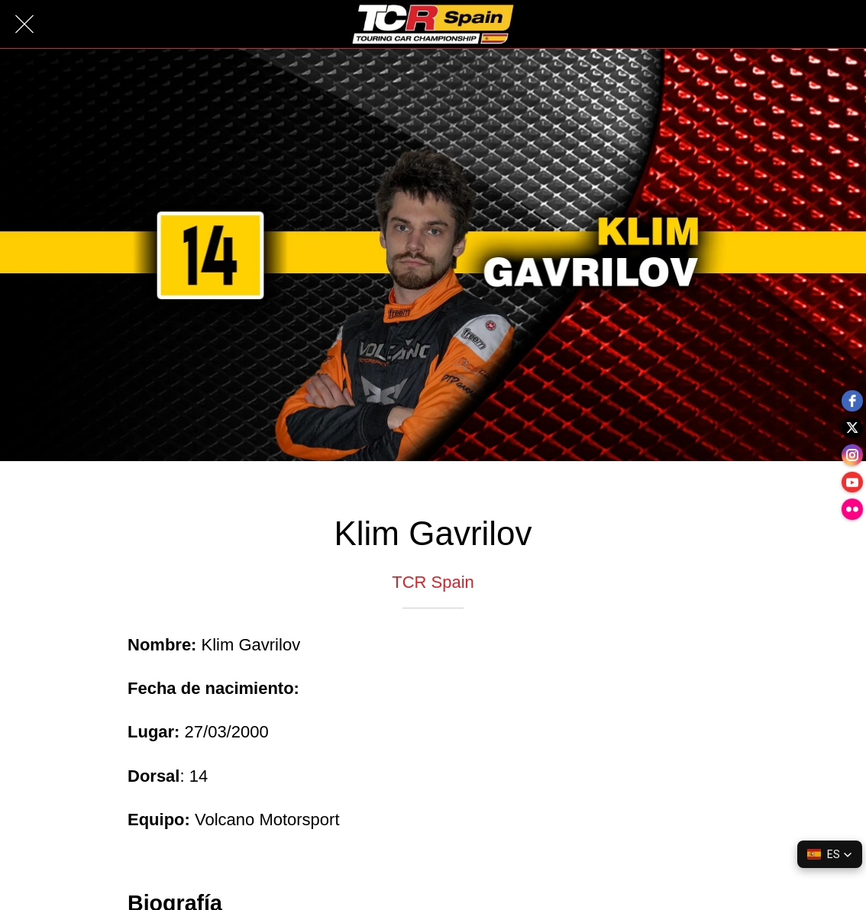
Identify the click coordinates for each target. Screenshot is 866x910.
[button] (829, 854)
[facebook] (851, 394)
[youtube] (851, 485)
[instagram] (851, 455)
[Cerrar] (24, 24)
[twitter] (851, 424)
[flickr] (851, 516)
